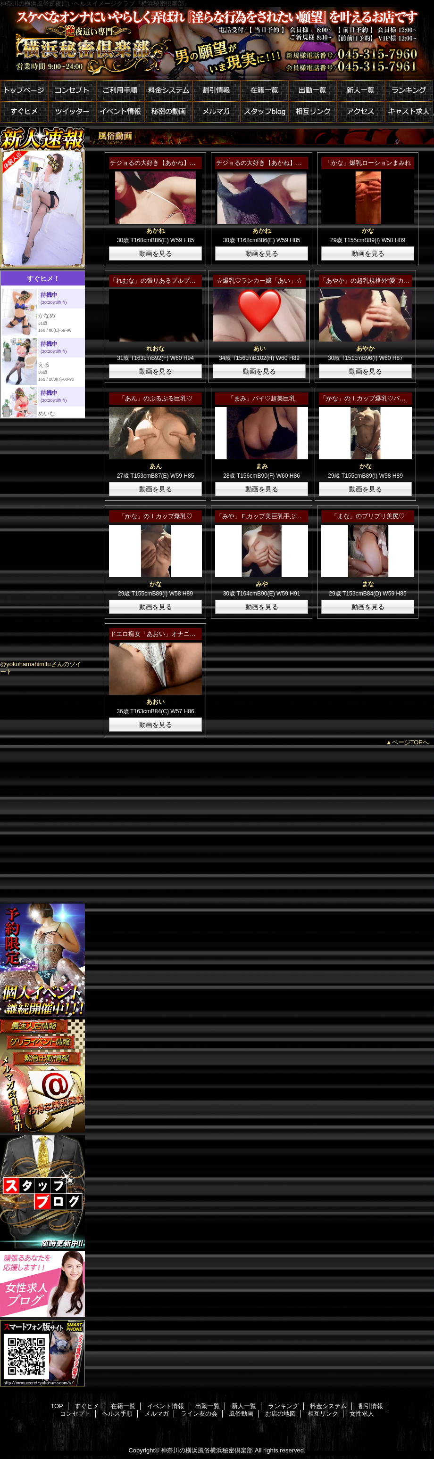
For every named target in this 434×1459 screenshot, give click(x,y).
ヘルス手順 (117, 1413)
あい (259, 348)
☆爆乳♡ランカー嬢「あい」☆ (259, 280)
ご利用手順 (120, 90)
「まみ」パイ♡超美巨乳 (261, 398)
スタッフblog (265, 111)
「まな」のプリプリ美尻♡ (368, 516)
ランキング (409, 90)
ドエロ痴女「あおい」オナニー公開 (159, 633)
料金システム (168, 90)
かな (368, 230)
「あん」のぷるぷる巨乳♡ (155, 398)
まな (368, 583)
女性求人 (362, 1413)
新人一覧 (361, 90)
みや (262, 583)
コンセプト (72, 90)
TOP (56, 1406)
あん (156, 466)
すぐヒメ (24, 111)
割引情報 (216, 90)
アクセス (361, 111)
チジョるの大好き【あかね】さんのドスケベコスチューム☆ (192, 162)
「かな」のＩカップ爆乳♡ (155, 516)
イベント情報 (120, 111)
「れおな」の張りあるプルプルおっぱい (165, 280)
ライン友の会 (199, 1413)
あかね (155, 230)
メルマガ (216, 111)
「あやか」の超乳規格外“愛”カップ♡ (371, 280)
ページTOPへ (410, 742)
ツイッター (72, 111)
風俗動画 (241, 1413)
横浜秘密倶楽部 (217, 43)
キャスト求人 (409, 111)
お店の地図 (280, 1413)
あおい (155, 701)
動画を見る (155, 253)
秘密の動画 (168, 111)
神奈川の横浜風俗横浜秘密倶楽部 (207, 1450)
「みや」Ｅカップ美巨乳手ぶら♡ (262, 516)
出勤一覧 (313, 90)
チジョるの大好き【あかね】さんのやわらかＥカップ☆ (292, 162)
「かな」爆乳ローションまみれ (368, 162)
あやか (365, 348)
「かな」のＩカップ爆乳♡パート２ (369, 398)
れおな (155, 348)
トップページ (24, 90)
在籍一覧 (265, 90)
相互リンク (313, 111)
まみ (262, 466)
